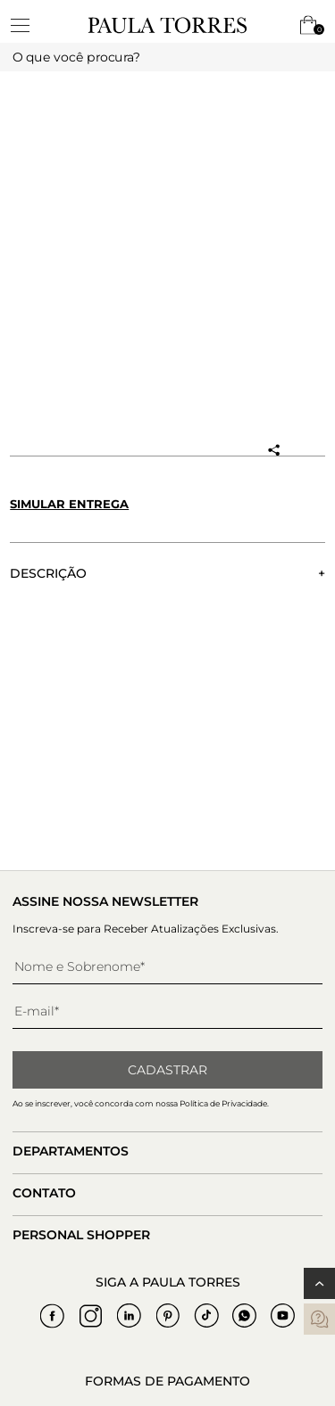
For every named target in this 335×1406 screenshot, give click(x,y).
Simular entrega (69, 504)
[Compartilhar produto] (273, 450)
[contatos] (319, 1319)
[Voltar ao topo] (319, 1283)
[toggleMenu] (28, 25)
